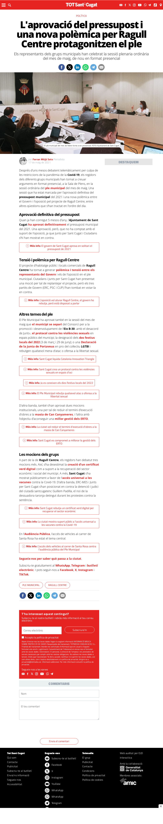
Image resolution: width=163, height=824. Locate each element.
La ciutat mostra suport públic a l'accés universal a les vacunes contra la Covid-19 (59, 523)
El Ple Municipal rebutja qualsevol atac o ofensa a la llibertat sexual (59, 394)
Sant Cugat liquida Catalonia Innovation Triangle (59, 359)
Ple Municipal (31, 585)
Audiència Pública (37, 534)
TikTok (23, 574)
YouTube (52, 784)
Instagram (85, 570)
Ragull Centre (57, 585)
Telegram (78, 565)
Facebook (66, 570)
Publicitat (12, 766)
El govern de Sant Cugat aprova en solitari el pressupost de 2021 (59, 247)
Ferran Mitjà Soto (43, 159)
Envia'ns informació (18, 775)
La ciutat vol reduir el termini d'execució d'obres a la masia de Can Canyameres (59, 428)
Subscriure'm (80, 630)
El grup (86, 757)
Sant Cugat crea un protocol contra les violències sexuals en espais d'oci (59, 371)
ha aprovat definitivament (47, 224)
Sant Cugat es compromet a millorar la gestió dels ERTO (59, 442)
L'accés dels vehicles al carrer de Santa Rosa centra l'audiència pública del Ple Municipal (59, 548)
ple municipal (55, 188)
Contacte (12, 762)
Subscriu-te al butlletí (19, 771)
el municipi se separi (47, 324)
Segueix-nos (14, 780)
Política (81, 16)
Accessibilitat (14, 784)
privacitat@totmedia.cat (31, 661)
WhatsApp (62, 565)
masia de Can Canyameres (54, 414)
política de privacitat (48, 637)
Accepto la (40, 637)
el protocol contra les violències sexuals (60, 333)
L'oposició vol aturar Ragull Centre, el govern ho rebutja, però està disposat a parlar (59, 301)
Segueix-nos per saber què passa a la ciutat (50, 558)
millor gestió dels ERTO (71, 419)
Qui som (11, 757)
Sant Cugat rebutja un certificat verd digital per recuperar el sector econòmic (59, 509)
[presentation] (43, 729)
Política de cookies (92, 780)
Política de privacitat (93, 775)
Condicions (88, 771)
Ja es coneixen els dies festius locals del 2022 (59, 383)
